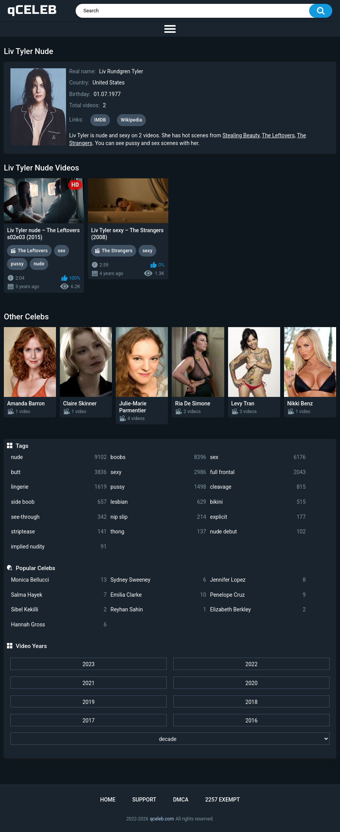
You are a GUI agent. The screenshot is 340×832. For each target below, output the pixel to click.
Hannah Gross (59, 624)
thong (158, 531)
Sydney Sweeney (158, 580)
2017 (89, 720)
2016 (251, 720)
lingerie (59, 487)
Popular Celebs (35, 568)
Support (144, 800)
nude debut (258, 531)
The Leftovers (278, 135)
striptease (59, 531)
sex (258, 457)
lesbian (158, 502)
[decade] (170, 738)
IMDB (100, 120)
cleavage (258, 487)
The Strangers (117, 250)
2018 (251, 702)
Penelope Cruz (258, 595)
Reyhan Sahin (158, 609)
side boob (59, 502)
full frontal (258, 472)
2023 (89, 664)
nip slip (158, 517)
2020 (251, 683)
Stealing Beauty (241, 135)
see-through (59, 517)
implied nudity (59, 546)
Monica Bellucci (59, 580)
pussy (158, 487)
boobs (158, 457)
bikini (258, 502)
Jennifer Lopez (258, 580)
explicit (258, 517)
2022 (251, 664)
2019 (89, 702)
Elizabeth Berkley (258, 609)
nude (59, 457)
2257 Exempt (222, 800)
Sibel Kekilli (59, 609)
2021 (89, 683)
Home (107, 800)
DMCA (180, 800)
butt (59, 472)
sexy (158, 472)
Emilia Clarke (158, 595)
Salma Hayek (59, 595)
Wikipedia (131, 120)
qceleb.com (162, 819)
